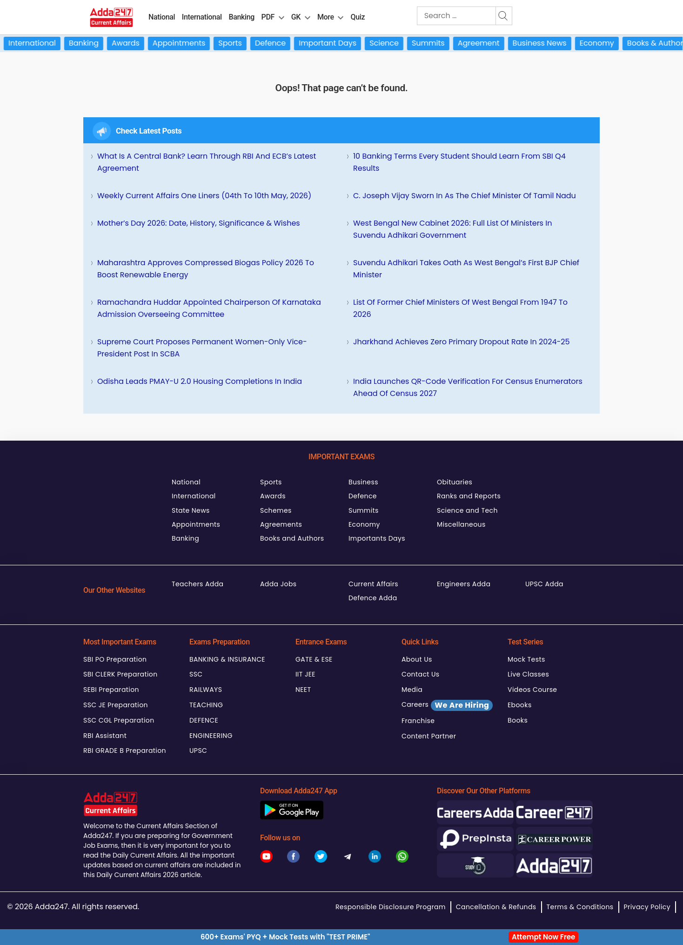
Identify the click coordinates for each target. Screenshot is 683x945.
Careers (447, 705)
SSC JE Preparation (115, 705)
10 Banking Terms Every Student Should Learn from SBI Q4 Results (459, 162)
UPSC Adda (544, 584)
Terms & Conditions (580, 906)
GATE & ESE (314, 659)
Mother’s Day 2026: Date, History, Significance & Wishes (198, 223)
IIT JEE (305, 674)
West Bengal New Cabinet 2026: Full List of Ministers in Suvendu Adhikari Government (452, 229)
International (202, 17)
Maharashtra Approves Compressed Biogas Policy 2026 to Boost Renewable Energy (205, 268)
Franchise (418, 720)
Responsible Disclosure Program (390, 906)
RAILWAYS (205, 689)
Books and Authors (292, 538)
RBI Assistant (105, 735)
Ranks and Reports (469, 496)
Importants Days (376, 538)
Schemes (276, 510)
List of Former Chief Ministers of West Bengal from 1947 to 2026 (460, 308)
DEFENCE (203, 720)
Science (400, 43)
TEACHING (206, 705)
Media (412, 689)
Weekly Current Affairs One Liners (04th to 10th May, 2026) (204, 195)
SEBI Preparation (111, 689)
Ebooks (520, 705)
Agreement (495, 43)
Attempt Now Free (543, 937)
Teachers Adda (197, 584)
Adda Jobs (278, 584)
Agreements (281, 524)
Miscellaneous (461, 524)
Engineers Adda (463, 584)
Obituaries (454, 482)
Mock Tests (526, 659)
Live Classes (528, 674)
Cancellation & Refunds (496, 906)
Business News (555, 43)
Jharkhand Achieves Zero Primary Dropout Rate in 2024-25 (461, 341)
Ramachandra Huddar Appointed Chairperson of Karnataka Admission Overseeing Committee (209, 308)
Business (363, 482)
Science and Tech (467, 510)
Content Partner (429, 736)
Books (518, 720)
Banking (241, 17)
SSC (196, 674)
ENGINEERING (211, 735)
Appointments (194, 43)
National (161, 17)
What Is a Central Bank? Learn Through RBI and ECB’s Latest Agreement (206, 162)
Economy (613, 43)
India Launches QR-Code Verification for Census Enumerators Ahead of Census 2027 (468, 387)
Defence (286, 43)
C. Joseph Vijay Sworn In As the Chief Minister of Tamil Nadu (464, 195)
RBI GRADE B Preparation (124, 750)
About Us (417, 659)
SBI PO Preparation (115, 659)
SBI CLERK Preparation (120, 674)
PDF (268, 17)
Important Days (343, 43)
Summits (444, 43)
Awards (141, 43)
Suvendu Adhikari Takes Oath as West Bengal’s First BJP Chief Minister (466, 268)
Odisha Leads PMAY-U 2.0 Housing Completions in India (199, 381)
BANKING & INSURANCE (227, 659)
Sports (246, 43)
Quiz (358, 17)
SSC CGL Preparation (118, 720)
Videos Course (532, 689)
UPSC (198, 750)
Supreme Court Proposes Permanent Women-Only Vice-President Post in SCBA (202, 347)
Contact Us (421, 674)
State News (191, 510)
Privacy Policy (647, 906)
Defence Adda (372, 598)
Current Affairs (373, 584)
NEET (303, 689)
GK (296, 17)
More (325, 17)
